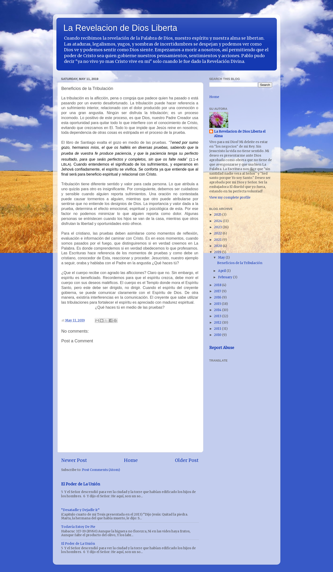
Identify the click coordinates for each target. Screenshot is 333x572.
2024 (218, 221)
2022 (218, 233)
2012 (218, 323)
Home (131, 460)
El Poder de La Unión (80, 484)
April (222, 271)
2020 (218, 246)
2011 (218, 329)
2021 (218, 240)
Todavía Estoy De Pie (78, 527)
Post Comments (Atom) (101, 470)
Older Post (187, 460)
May (222, 258)
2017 (218, 291)
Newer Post (74, 460)
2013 (218, 316)
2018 (218, 285)
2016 (218, 297)
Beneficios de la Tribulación (239, 263)
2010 (218, 335)
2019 (218, 252)
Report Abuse (221, 347)
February (225, 277)
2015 (218, 304)
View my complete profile (230, 197)
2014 (218, 310)
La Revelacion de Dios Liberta (120, 28)
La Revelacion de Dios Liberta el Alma (239, 134)
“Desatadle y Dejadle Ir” (80, 510)
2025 (218, 215)
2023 (218, 227)
